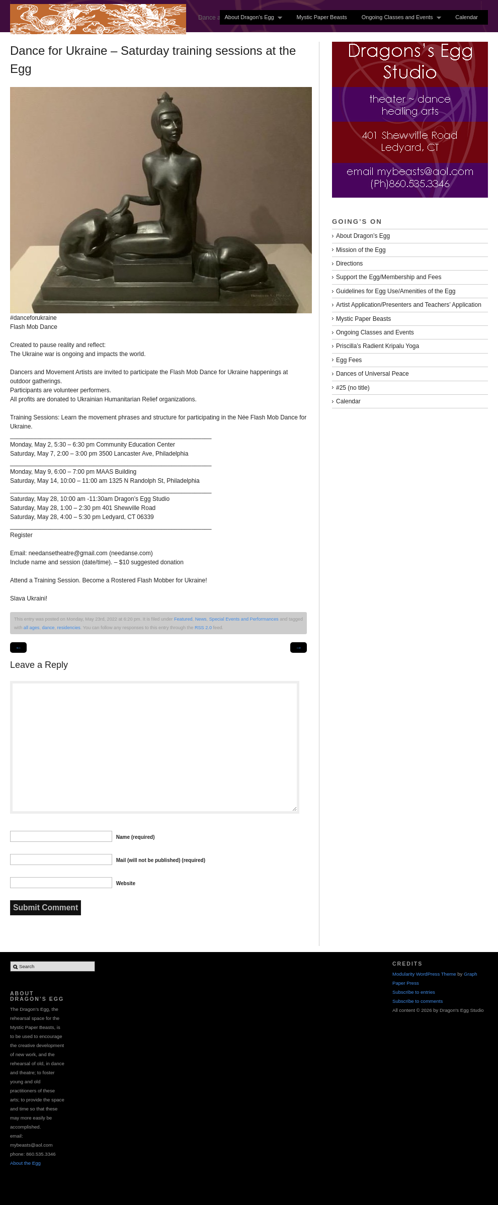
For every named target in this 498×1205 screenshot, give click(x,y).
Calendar (466, 17)
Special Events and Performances (244, 619)
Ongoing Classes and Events (399, 17)
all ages (32, 627)
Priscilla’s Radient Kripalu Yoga (377, 346)
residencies (68, 627)
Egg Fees (349, 360)
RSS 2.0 (203, 627)
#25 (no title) (353, 387)
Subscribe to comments (417, 1001)
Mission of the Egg (361, 249)
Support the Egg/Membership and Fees (388, 277)
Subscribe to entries (413, 992)
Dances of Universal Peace (372, 373)
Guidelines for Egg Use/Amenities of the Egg (395, 291)
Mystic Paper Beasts (321, 17)
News (201, 619)
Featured (183, 619)
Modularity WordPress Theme (424, 974)
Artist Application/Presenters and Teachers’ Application (408, 304)
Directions (349, 263)
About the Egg (25, 1163)
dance (48, 627)
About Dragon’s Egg (251, 17)
